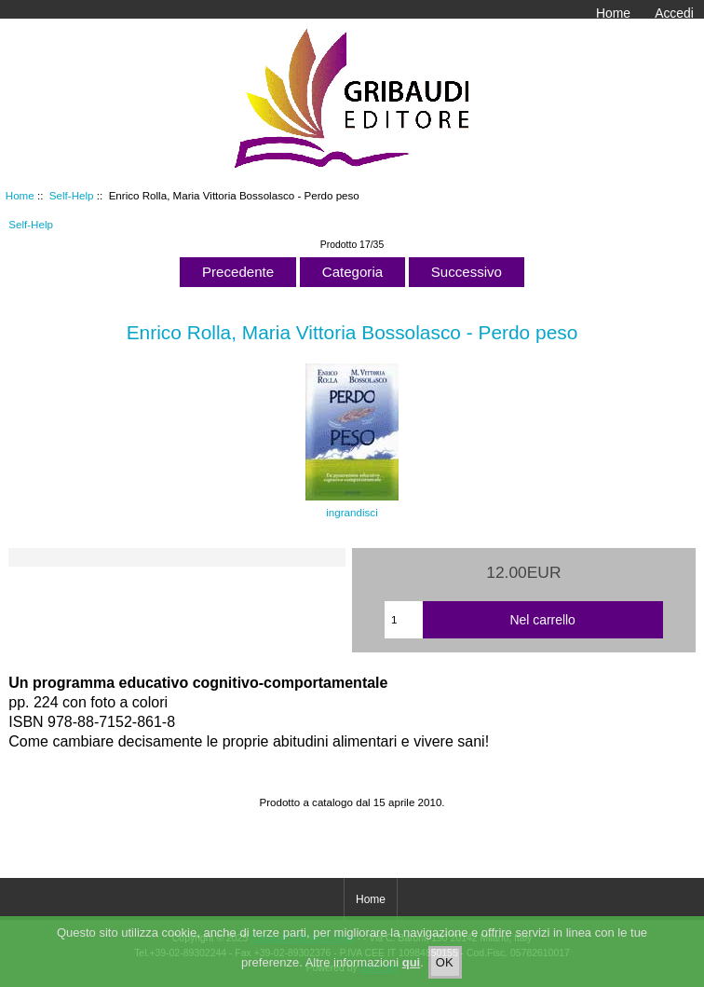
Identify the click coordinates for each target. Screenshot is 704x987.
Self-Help (71, 195)
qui (411, 970)
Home (613, 13)
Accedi (674, 13)
